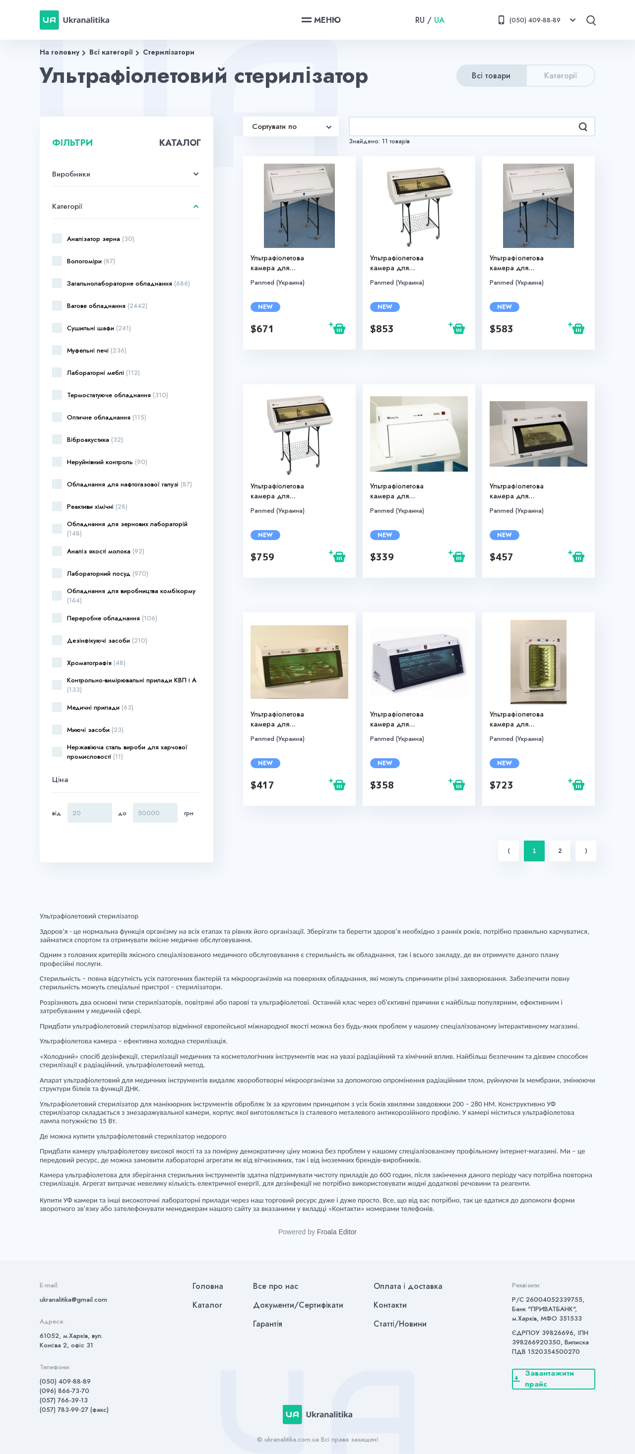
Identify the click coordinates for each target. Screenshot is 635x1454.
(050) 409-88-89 (65, 1381)
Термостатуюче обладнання (117, 395)
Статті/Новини (400, 1324)
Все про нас (275, 1286)
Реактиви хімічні (97, 506)
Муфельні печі (97, 350)
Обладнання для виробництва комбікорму (131, 595)
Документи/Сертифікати (298, 1305)
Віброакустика (95, 439)
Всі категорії (111, 52)
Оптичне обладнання (106, 417)
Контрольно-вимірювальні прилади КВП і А (131, 684)
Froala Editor (337, 1232)
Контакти (390, 1305)
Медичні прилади (100, 707)
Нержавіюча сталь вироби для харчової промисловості (127, 751)
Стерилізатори (168, 52)
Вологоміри (91, 261)
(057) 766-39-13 (64, 1400)
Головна (207, 1286)
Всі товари (491, 75)
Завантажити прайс (543, 1379)
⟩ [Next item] (586, 851)
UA (439, 20)
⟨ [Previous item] (509, 851)
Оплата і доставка (408, 1286)
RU (420, 20)
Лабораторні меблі (103, 372)
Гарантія (268, 1324)
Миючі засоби (95, 729)
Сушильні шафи (99, 328)
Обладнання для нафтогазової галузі (129, 484)
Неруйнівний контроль (107, 462)
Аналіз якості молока (105, 551)
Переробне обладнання (112, 618)
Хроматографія (96, 662)
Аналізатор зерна (100, 238)
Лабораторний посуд (107, 573)
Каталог (207, 1305)
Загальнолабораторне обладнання (128, 283)
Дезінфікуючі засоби (107, 640)
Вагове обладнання (107, 305)
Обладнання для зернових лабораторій (127, 528)
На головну (59, 52)
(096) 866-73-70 (64, 1390)
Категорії (560, 75)
